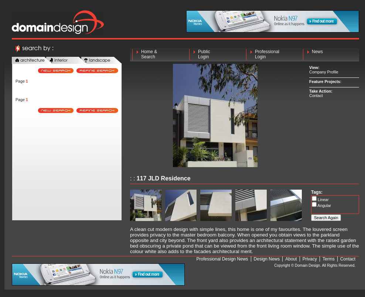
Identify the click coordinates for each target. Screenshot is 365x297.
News (317, 54)
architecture (32, 61)
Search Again (326, 217)
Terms (329, 259)
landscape (101, 61)
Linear (323, 199)
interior (66, 61)
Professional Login (267, 54)
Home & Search (149, 54)
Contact (316, 95)
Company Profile (323, 72)
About (291, 259)
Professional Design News (222, 259)
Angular (324, 205)
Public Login (204, 54)
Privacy (310, 259)
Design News (267, 259)
